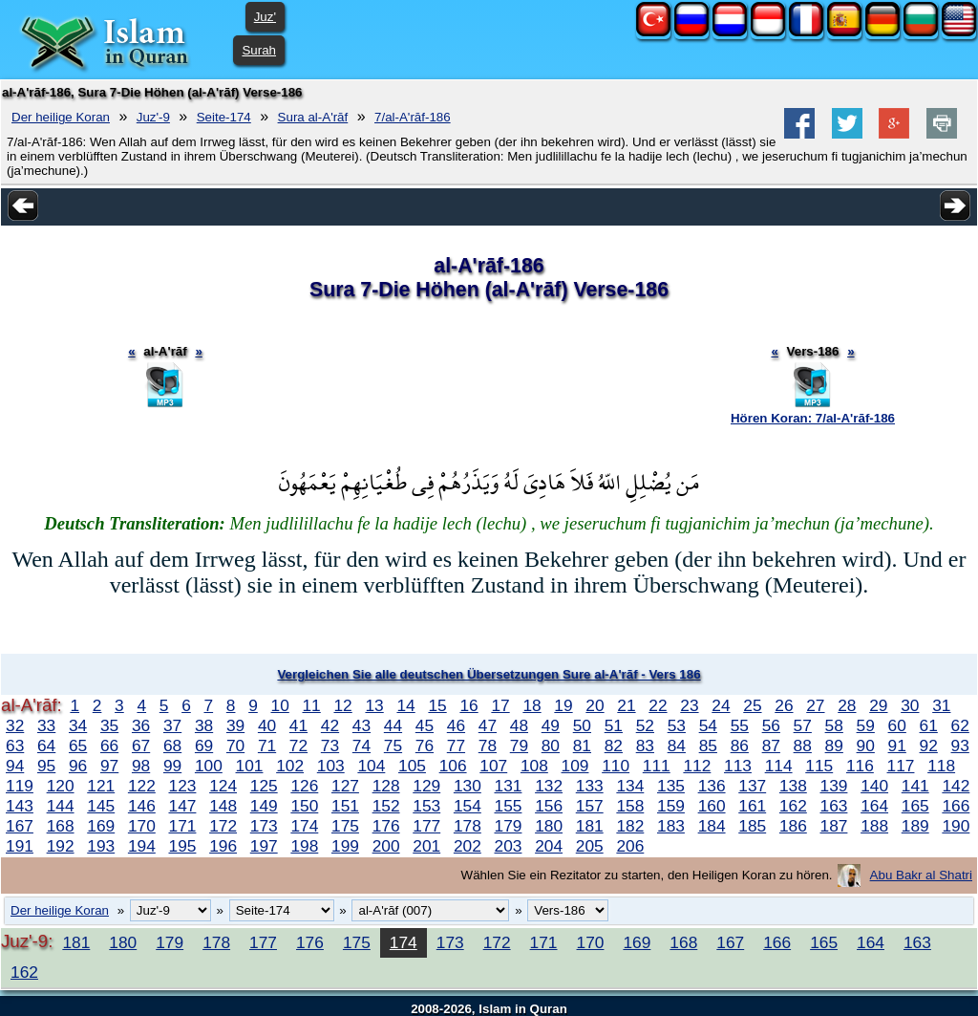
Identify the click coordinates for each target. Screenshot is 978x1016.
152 (386, 805)
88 (803, 745)
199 (345, 845)
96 (78, 765)
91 (897, 745)
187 (834, 825)
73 (330, 745)
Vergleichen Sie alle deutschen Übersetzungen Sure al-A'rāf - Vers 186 (488, 674)
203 (508, 845)
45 (424, 725)
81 (582, 745)
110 (615, 765)
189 (915, 825)
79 (519, 745)
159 (671, 805)
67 (141, 745)
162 (793, 805)
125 (264, 785)
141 (915, 785)
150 (304, 805)
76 (424, 745)
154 (467, 805)
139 (834, 785)
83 (645, 745)
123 (183, 785)
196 (223, 845)
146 (142, 805)
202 (467, 845)
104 (371, 765)
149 (264, 805)
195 (183, 845)
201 (426, 845)
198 (304, 845)
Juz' (265, 17)
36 (141, 725)
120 (60, 785)
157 (590, 805)
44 (393, 725)
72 (298, 745)
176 (386, 825)
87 (771, 745)
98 (141, 765)
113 (738, 765)
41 (298, 725)
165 (915, 805)
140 (874, 785)
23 (689, 705)
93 (960, 745)
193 (101, 845)
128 (386, 785)
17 (500, 705)
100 (209, 765)
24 (721, 705)
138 (793, 785)
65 (78, 745)
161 (752, 805)
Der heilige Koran (60, 117)
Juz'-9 (153, 117)
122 (142, 785)
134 (630, 785)
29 (878, 705)
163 (834, 805)
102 (290, 765)
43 (361, 725)
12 (342, 705)
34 (78, 725)
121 (101, 785)
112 (697, 765)
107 (493, 765)
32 (15, 725)
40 (267, 725)
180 (549, 825)
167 (19, 825)
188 (874, 825)
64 (46, 745)
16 (468, 705)
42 (330, 725)
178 (467, 825)
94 (15, 765)
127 (345, 785)
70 (235, 745)
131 (508, 785)
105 (412, 765)
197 (264, 845)
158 (630, 805)
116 (860, 765)
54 (708, 725)
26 (784, 705)
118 (941, 765)
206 (630, 845)
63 (15, 745)
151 (345, 805)
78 (487, 745)
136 (712, 785)
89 (834, 745)
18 (531, 705)
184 (712, 825)
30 (910, 705)
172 (223, 825)
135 (671, 785)
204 (549, 845)
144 (60, 805)
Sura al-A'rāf (313, 117)
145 (101, 805)
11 (311, 705)
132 (549, 785)
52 (645, 725)
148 (223, 805)
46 (456, 725)
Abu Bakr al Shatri (921, 875)
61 (929, 725)
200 (386, 845)
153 (426, 805)
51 (614, 725)
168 (60, 825)
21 (626, 705)
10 (280, 705)
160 (712, 805)
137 (752, 785)
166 (955, 805)
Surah (259, 50)
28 (847, 705)
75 (393, 745)
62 (960, 725)
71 (267, 745)
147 (183, 805)
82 (614, 745)
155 (508, 805)
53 (677, 725)
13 (374, 705)
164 (874, 805)
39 (235, 725)
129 (426, 785)
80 (551, 745)
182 (630, 825)
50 (582, 725)
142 (955, 785)
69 (204, 745)
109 (575, 765)
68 (172, 745)
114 (779, 765)
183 (671, 825)
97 (109, 765)
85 (708, 745)
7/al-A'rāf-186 (412, 117)
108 (534, 765)
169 (101, 825)
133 (590, 785)
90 (866, 745)
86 (740, 745)
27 (815, 705)
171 (183, 825)
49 (551, 725)
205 (590, 845)
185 (752, 825)
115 (819, 765)
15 (437, 705)
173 (264, 825)
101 (250, 765)
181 (590, 825)
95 (46, 765)
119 (19, 785)
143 (19, 805)
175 (345, 825)
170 (142, 825)
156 (549, 805)
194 (142, 845)
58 (834, 725)
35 (109, 725)
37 (172, 725)
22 (657, 705)
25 (752, 705)
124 (223, 785)
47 (487, 725)
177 (426, 825)
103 (331, 765)
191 (19, 845)
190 (955, 825)
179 (508, 825)
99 (172, 765)
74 (361, 745)
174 (304, 825)
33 (46, 725)
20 (594, 705)
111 (656, 765)
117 (901, 765)
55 (740, 725)
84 (677, 745)
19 (563, 705)
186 (793, 825)
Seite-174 (224, 117)
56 (771, 725)
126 (304, 785)
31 (941, 705)
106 (453, 765)
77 (456, 745)
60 (897, 725)
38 (204, 725)
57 (803, 725)
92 (929, 745)
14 (405, 705)
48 (519, 725)
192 (60, 845)
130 (467, 785)
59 (866, 725)
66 (109, 745)
